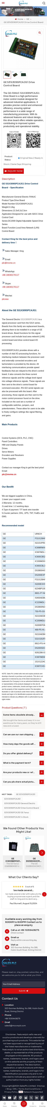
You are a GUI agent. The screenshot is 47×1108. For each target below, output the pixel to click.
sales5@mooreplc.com (15, 1026)
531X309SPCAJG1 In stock (16, 817)
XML (15, 1089)
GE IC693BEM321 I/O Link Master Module (13, 859)
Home (19, 19)
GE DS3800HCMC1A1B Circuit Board (34, 859)
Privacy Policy (11, 1092)
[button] (42, 853)
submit (23, 991)
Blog (9, 1089)
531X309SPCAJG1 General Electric (19, 803)
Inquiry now (14, 171)
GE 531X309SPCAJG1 (25, 794)
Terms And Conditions (29, 1089)
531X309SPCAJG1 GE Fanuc (16, 812)
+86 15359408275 (12, 1018)
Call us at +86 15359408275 (25, 930)
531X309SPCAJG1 (29, 319)
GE (27, 19)
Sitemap (41, 1086)
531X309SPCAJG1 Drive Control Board (21, 808)
